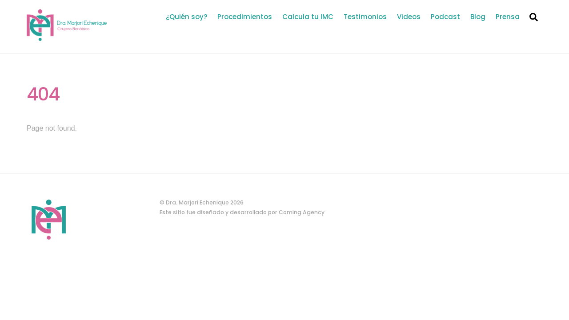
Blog (477, 16)
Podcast (445, 16)
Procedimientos (244, 16)
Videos (409, 16)
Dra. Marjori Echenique (197, 202)
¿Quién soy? (186, 16)
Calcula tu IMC (307, 16)
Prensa (508, 16)
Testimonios (365, 16)
